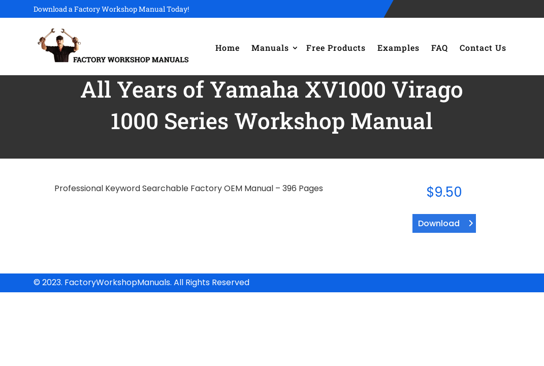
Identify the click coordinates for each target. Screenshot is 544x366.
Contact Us (483, 47)
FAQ (439, 47)
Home (227, 47)
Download (439, 223)
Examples (398, 47)
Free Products (336, 47)
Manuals (270, 47)
